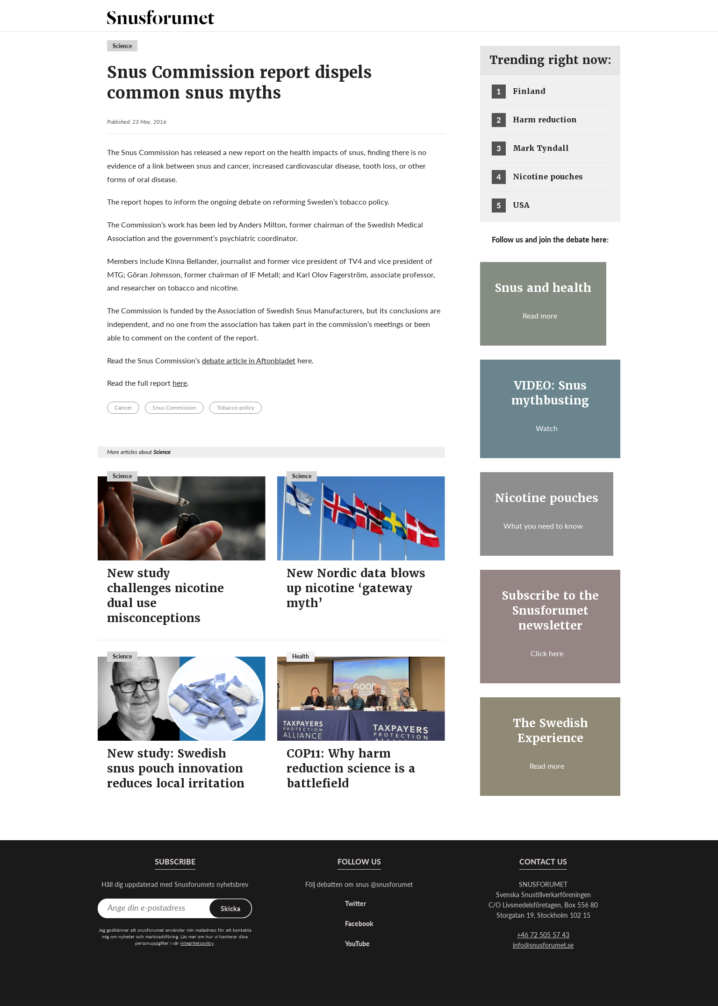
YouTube (357, 943)
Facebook (359, 923)
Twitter (355, 903)
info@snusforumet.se (543, 944)
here (179, 382)
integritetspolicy (197, 943)
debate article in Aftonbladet (248, 360)
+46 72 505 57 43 (543, 934)
